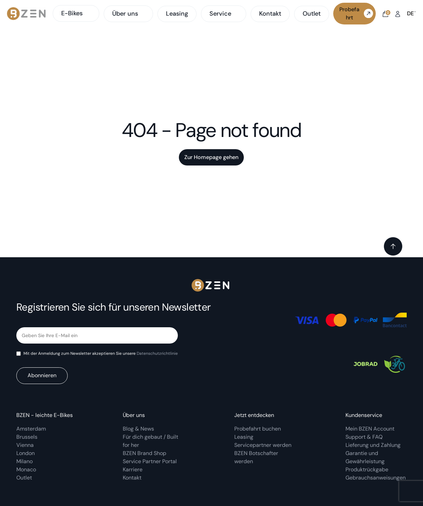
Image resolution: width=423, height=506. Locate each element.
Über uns (125, 14)
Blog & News (138, 428)
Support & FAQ (364, 436)
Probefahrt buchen (257, 428)
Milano (24, 461)
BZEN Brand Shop (144, 453)
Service (220, 14)
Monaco (26, 469)
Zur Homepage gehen (211, 157)
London (25, 453)
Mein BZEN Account (370, 428)
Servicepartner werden (262, 445)
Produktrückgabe (366, 469)
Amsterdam (31, 428)
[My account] (397, 13)
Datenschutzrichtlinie (157, 353)
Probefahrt (356, 13)
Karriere (132, 469)
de (411, 14)
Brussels (26, 436)
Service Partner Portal (150, 461)
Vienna (25, 445)
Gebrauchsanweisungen (375, 477)
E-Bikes (76, 13)
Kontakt (270, 14)
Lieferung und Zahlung (373, 445)
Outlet (312, 14)
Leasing (177, 14)
